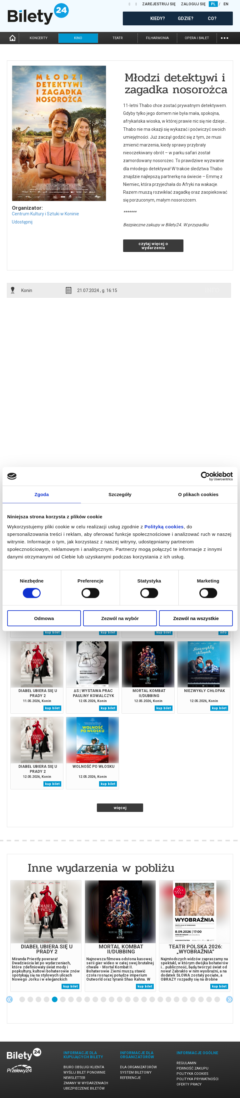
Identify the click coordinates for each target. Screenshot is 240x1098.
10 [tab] (95, 1000)
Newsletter (74, 1078)
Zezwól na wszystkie (196, 618)
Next (229, 999)
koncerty (39, 38)
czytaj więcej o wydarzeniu (153, 245)
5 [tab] (55, 1000)
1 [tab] (22, 1000)
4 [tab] (47, 1000)
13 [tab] (120, 1000)
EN (225, 4)
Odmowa (44, 618)
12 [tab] (112, 1000)
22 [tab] (193, 1000)
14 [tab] (128, 1000)
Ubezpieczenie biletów (84, 1088)
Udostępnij (22, 221)
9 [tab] (87, 1000)
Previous (9, 999)
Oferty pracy (189, 1084)
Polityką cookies (164, 526)
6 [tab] (63, 1000)
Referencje (130, 1078)
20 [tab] (177, 1000)
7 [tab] (71, 1000)
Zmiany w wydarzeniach (85, 1083)
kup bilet (52, 632)
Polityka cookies (192, 1074)
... (224, 37)
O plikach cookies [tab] (198, 494)
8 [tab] (79, 1000)
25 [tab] (217, 1000)
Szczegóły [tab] (119, 494)
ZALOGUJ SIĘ (193, 4)
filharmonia (157, 38)
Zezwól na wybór (120, 618)
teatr (117, 38)
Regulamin (186, 1063)
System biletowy (136, 1072)
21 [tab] (185, 1000)
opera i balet (197, 38)
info (212, 290)
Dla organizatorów (138, 1067)
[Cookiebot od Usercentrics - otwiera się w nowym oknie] (205, 476)
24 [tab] (209, 1000)
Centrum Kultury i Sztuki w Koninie (45, 213)
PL (213, 4)
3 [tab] (39, 1000)
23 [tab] (201, 1000)
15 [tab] (136, 1000)
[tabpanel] (46, 936)
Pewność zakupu (192, 1068)
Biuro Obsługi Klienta (83, 1067)
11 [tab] (104, 1000)
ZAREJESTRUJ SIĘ (159, 4)
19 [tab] (169, 1000)
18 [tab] (161, 1000)
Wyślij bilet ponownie (84, 1072)
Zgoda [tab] (42, 494)
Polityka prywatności (197, 1079)
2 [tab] (31, 1000)
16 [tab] (144, 1000)
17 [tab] (152, 1000)
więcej (120, 807)
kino (78, 38)
